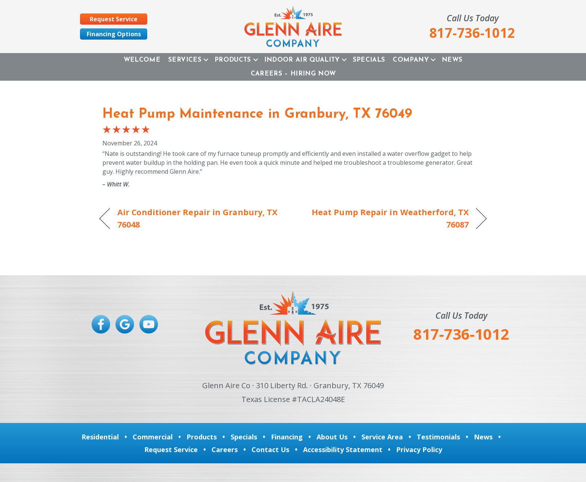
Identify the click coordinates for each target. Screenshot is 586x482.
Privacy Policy (419, 449)
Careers (225, 449)
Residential (100, 436)
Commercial (153, 436)
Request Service (171, 449)
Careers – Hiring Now (293, 74)
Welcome (142, 60)
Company (410, 60)
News (452, 60)
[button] (205, 60)
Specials (369, 60)
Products (233, 60)
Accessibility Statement (342, 449)
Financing (287, 436)
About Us (332, 436)
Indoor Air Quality (302, 60)
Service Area (382, 436)
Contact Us (270, 449)
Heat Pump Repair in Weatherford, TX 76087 (387, 218)
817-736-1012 (461, 334)
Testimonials (438, 436)
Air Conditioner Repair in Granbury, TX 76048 (197, 218)
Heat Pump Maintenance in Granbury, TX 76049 (257, 114)
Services (184, 60)
